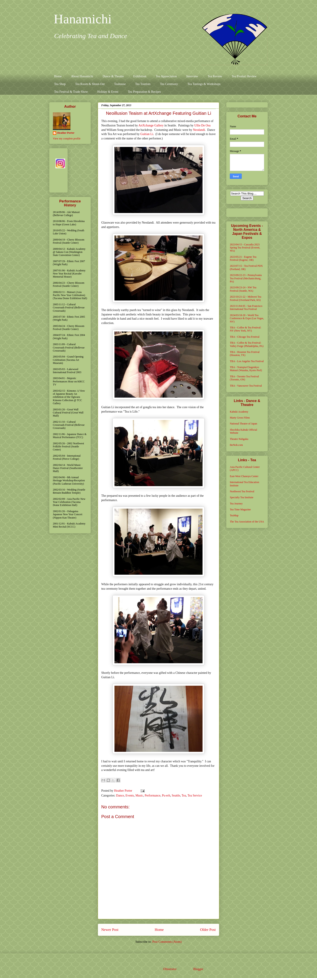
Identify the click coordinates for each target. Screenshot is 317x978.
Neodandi (199, 130)
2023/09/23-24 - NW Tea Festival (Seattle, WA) (243, 289)
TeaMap (234, 515)
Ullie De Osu (202, 125)
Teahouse (120, 84)
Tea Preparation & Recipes (144, 91)
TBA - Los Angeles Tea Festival (247, 361)
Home (58, 76)
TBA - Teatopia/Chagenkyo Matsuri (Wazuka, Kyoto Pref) (246, 369)
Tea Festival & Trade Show (71, 91)
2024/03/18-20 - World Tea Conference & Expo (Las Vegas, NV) (247, 318)
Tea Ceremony (169, 84)
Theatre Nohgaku (239, 439)
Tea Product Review (244, 76)
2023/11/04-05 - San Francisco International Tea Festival (246, 307)
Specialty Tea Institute (241, 497)
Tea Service (195, 795)
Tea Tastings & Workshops (203, 84)
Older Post (208, 930)
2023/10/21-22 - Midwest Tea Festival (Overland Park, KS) (245, 298)
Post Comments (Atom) (167, 941)
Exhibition (139, 76)
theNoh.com (236, 444)
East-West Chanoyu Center (244, 476)
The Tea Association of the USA (247, 521)
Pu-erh (166, 795)
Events (129, 795)
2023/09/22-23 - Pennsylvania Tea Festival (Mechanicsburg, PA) (246, 278)
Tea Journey (236, 503)
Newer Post (109, 930)
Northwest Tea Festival (242, 491)
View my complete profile (67, 138)
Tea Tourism (143, 84)
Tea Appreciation (166, 76)
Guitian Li (146, 134)
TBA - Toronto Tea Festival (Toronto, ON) (244, 378)
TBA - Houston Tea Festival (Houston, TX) (245, 353)
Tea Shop (60, 84)
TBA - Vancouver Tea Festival (246, 385)
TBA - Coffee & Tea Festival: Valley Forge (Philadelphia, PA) (247, 344)
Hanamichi (83, 19)
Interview (192, 76)
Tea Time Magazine (240, 509)
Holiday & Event (107, 91)
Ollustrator (169, 969)
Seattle (176, 795)
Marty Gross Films (240, 417)
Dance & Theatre (113, 76)
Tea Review (215, 76)
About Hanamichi (82, 76)
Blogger (198, 969)
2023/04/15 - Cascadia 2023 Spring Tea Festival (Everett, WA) (245, 247)
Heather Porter (123, 790)
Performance (152, 795)
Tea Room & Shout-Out (90, 84)
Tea (184, 795)
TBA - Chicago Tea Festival (244, 336)
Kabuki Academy (239, 411)
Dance (120, 795)
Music (139, 795)
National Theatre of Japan (243, 423)
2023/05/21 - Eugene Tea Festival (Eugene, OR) (243, 258)
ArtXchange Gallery (151, 125)
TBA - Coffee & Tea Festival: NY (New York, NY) (245, 329)
